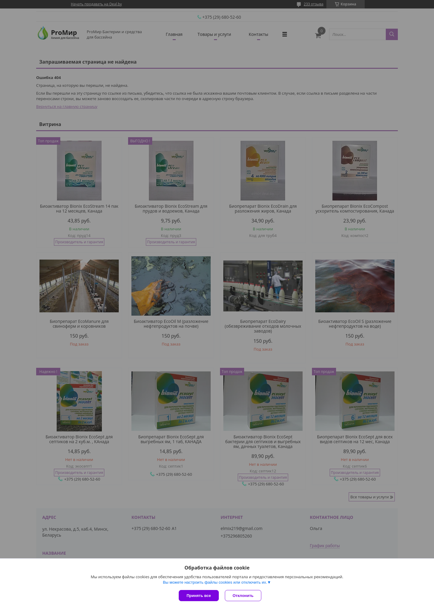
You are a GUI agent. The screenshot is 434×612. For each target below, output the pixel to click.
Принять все (199, 595)
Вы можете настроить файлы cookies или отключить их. (215, 582)
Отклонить (243, 595)
